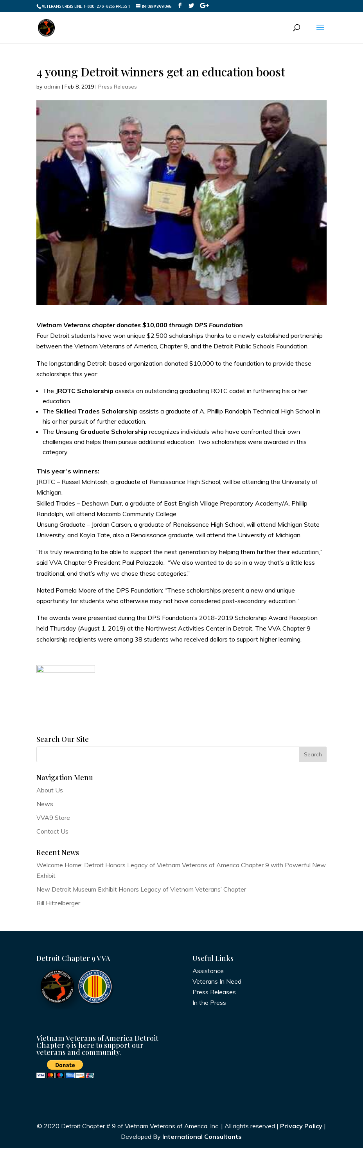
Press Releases (117, 86)
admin (52, 86)
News (44, 806)
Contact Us (52, 834)
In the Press (209, 1006)
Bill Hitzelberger (58, 906)
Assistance (208, 973)
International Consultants (202, 1140)
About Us (49, 793)
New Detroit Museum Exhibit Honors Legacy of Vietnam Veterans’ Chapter (141, 892)
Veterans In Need (216, 984)
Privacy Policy (301, 1129)
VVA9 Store (53, 821)
